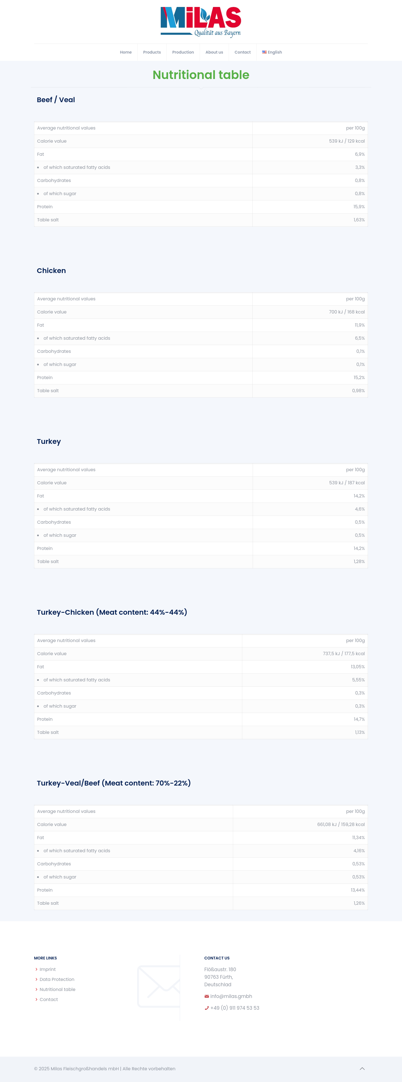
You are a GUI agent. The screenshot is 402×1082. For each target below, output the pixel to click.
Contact (49, 999)
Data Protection (57, 979)
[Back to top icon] (362, 1068)
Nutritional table (57, 989)
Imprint (48, 969)
